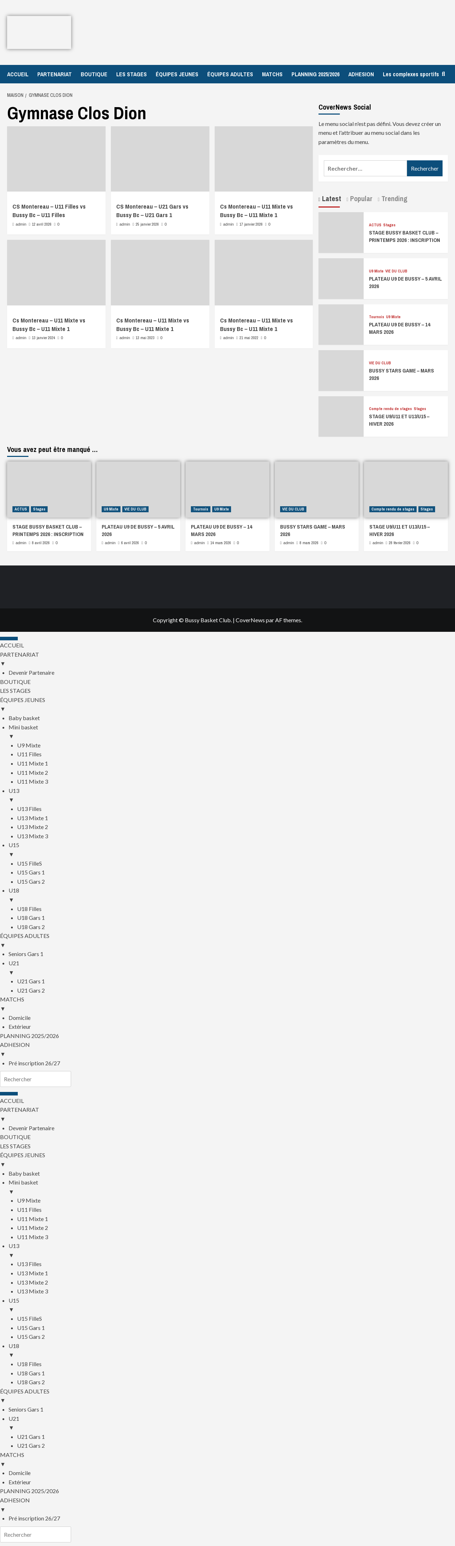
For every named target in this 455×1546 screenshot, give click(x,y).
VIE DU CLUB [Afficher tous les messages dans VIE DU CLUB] (396, 271)
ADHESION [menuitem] (227, 1049)
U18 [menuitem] (232, 895)
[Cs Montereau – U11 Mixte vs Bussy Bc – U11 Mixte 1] (264, 159)
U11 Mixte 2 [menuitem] (32, 772)
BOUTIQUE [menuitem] (15, 681)
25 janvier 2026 (147, 224)
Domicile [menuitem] (20, 1017)
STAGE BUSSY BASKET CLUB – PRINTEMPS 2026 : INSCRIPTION (404, 236)
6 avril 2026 (130, 542)
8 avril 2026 (41, 542)
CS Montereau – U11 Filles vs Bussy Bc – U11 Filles (49, 210)
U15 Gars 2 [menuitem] (31, 881)
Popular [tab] (360, 198)
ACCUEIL (17, 74)
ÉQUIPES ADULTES (230, 74)
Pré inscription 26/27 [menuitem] (34, 1063)
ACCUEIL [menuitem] (12, 645)
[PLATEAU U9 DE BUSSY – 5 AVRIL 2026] (341, 277)
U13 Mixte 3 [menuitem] (32, 836)
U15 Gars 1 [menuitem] (31, 872)
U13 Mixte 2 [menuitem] (32, 826)
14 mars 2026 (220, 542)
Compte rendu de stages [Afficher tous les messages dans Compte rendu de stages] (390, 409)
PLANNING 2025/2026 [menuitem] (29, 1035)
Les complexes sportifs (411, 74)
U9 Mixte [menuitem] (29, 745)
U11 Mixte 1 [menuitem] (32, 763)
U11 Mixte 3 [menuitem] (32, 781)
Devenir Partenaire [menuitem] (31, 672)
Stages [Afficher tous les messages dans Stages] (389, 225)
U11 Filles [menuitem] (29, 754)
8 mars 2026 (309, 542)
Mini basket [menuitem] (232, 732)
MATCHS (272, 74)
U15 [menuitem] (232, 849)
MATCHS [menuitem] (227, 1004)
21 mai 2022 (249, 337)
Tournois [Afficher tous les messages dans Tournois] (376, 317)
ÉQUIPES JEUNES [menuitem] (227, 704)
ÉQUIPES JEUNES (177, 74)
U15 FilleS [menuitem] (29, 863)
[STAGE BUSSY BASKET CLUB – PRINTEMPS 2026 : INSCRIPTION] (341, 231)
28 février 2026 (400, 542)
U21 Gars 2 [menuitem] (31, 990)
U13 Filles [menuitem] (29, 808)
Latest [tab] (330, 198)
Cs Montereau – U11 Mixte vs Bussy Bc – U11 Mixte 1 (256, 210)
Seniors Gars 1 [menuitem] (26, 953)
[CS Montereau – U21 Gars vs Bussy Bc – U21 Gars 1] (160, 159)
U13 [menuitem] (232, 795)
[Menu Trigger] (9, 638)
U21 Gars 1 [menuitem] (31, 981)
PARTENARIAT (54, 74)
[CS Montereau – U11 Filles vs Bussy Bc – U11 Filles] (56, 159)
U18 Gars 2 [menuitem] (31, 926)
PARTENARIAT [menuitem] (227, 659)
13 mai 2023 (145, 337)
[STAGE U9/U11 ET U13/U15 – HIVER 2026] (341, 415)
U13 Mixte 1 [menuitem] (32, 818)
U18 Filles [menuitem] (29, 908)
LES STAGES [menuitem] (15, 690)
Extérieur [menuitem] (20, 1026)
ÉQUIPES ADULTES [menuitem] (227, 940)
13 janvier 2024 (43, 337)
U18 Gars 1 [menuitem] (31, 917)
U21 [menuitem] (232, 968)
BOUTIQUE (94, 74)
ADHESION (361, 74)
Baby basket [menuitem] (24, 717)
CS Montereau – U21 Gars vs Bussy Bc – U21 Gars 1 (152, 210)
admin (21, 224)
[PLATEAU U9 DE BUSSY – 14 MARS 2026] (341, 323)
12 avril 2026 (42, 224)
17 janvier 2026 (251, 224)
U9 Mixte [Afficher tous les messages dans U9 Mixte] (376, 271)
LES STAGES (131, 74)
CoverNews (250, 620)
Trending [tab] (393, 198)
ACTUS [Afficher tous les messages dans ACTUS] (375, 225)
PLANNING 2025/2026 (315, 74)
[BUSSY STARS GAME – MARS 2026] (341, 369)
